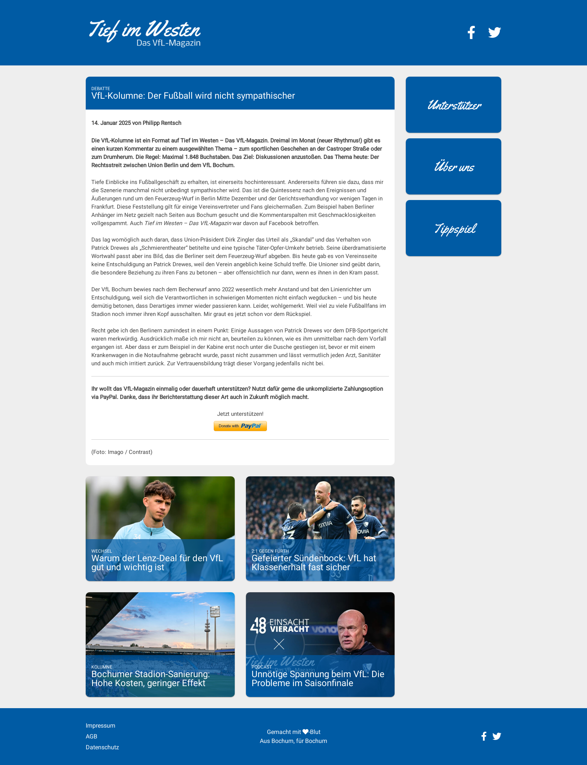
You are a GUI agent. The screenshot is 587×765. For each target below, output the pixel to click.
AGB (91, 736)
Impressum (100, 725)
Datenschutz (102, 747)
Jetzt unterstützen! (240, 414)
